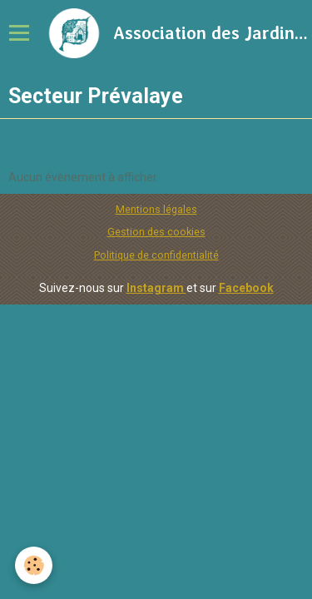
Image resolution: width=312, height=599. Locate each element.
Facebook (246, 288)
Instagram (156, 288)
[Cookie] (33, 565)
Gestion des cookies (156, 231)
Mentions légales (156, 209)
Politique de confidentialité (156, 255)
